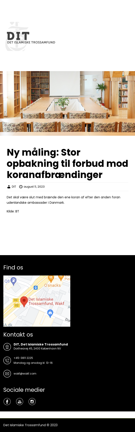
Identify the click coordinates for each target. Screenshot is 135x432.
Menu (8, 7)
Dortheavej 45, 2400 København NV (37, 348)
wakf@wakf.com (25, 373)
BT (17, 211)
